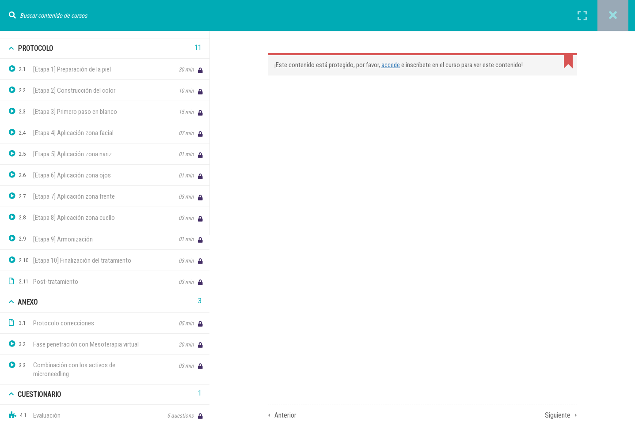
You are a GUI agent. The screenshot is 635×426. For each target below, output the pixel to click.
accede (390, 65)
